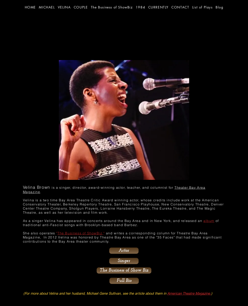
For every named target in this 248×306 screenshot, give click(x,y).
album (208, 221)
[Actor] (124, 251)
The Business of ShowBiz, (80, 233)
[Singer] (124, 261)
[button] (111, 7)
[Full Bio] (124, 281)
